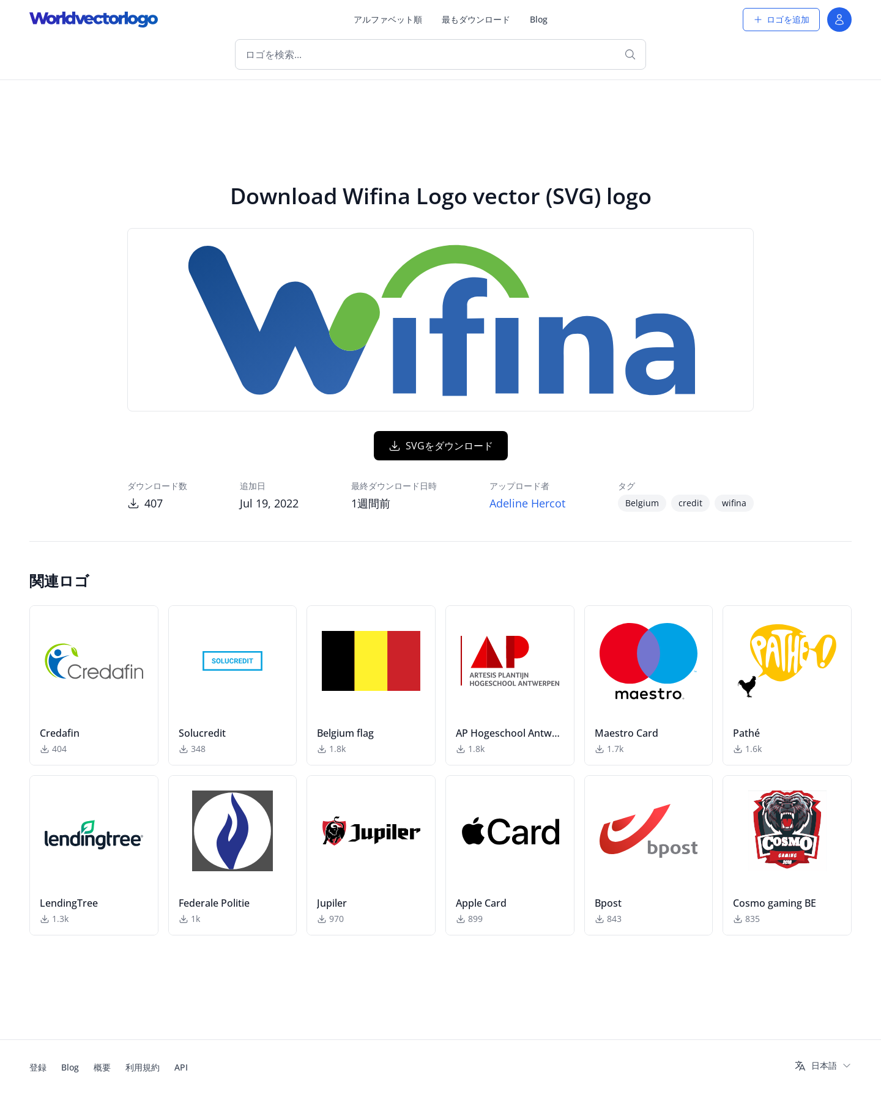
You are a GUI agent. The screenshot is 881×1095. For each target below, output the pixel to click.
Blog (539, 19)
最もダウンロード (476, 19)
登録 (37, 1067)
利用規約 (142, 1067)
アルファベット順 (388, 19)
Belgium (642, 503)
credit (690, 503)
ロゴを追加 (781, 19)
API (181, 1067)
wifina (734, 503)
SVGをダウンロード (440, 445)
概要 (102, 1067)
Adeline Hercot (527, 503)
